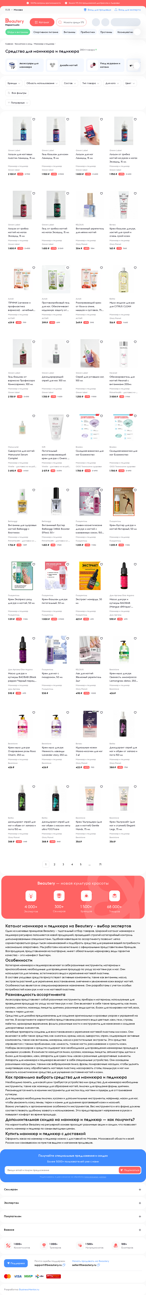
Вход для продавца (99, 9)
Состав (68, 83)
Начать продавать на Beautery (90, 1261)
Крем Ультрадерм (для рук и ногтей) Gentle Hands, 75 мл (89, 825)
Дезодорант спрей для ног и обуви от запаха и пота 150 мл (123, 751)
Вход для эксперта (129, 9)
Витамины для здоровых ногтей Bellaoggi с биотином (22, 529)
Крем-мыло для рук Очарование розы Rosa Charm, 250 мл (22, 751)
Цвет (128, 83)
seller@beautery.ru (84, 1265)
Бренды (12, 83)
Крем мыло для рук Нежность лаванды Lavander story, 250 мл (54, 751)
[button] (136, 65)
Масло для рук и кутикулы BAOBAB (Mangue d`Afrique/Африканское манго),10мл (120, 607)
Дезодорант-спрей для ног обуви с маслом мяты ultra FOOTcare (56, 825)
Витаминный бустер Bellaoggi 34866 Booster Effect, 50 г (56, 529)
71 (100, 864)
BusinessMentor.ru (29, 1289)
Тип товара (89, 83)
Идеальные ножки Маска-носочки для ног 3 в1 (89, 751)
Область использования (40, 83)
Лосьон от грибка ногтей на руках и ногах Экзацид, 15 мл (123, 158)
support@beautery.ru (48, 1265)
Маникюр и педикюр (44, 44)
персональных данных (95, 1177)
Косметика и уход (23, 44)
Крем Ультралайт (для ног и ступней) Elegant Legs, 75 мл (122, 825)
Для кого (111, 83)
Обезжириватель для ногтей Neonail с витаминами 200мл (122, 380)
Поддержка (16, 1263)
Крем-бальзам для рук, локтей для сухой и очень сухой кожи (123, 232)
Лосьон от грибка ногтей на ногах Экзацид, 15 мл (18, 232)
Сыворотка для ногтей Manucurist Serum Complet (21, 454)
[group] (24, 65)
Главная (9, 44)
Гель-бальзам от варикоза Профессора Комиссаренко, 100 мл (21, 380)
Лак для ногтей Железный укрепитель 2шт (88, 677)
